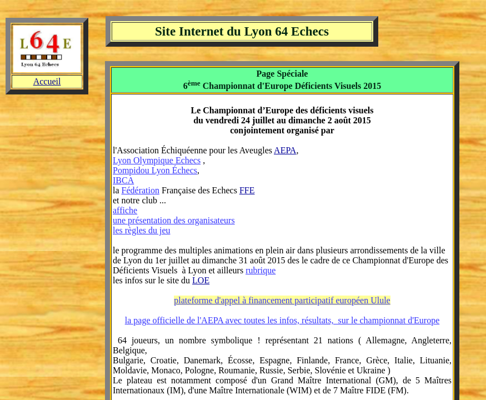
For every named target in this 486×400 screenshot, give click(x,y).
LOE (200, 280)
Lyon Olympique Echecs (157, 160)
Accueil (47, 81)
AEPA (285, 150)
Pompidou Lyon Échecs (155, 170)
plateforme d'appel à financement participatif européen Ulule (282, 300)
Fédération (140, 190)
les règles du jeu (142, 230)
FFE (247, 190)
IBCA (123, 180)
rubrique (260, 270)
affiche (125, 210)
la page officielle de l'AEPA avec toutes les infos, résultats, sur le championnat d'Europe (282, 320)
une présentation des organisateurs (174, 220)
